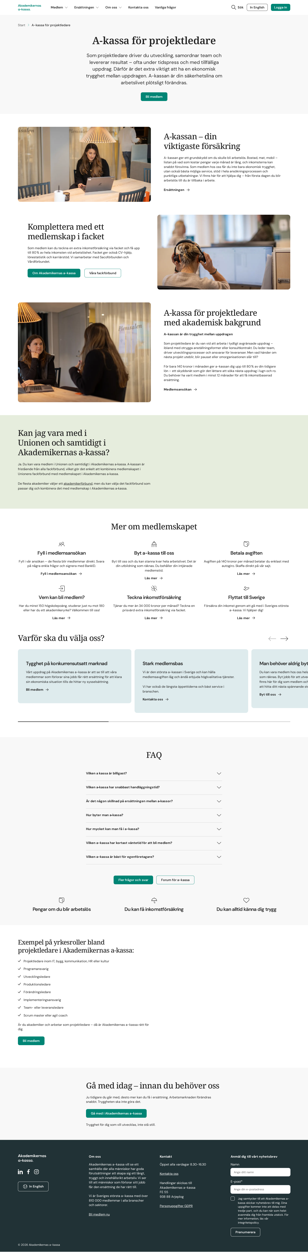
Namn (235, 1165)
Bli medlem (154, 98)
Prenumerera (245, 1233)
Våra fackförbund (102, 274)
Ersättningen (86, 8)
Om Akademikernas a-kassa (54, 274)
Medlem (59, 8)
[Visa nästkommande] (283, 640)
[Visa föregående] (268, 640)
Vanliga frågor (165, 8)
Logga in (280, 8)
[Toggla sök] (237, 8)
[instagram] (36, 1173)
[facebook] (28, 1173)
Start (21, 26)
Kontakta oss (138, 8)
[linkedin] (20, 1173)
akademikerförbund (78, 485)
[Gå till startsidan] (29, 8)
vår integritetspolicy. (253, 1222)
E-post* (237, 1183)
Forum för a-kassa (175, 881)
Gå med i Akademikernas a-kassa (116, 1114)
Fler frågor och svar (133, 881)
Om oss (113, 8)
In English (257, 8)
